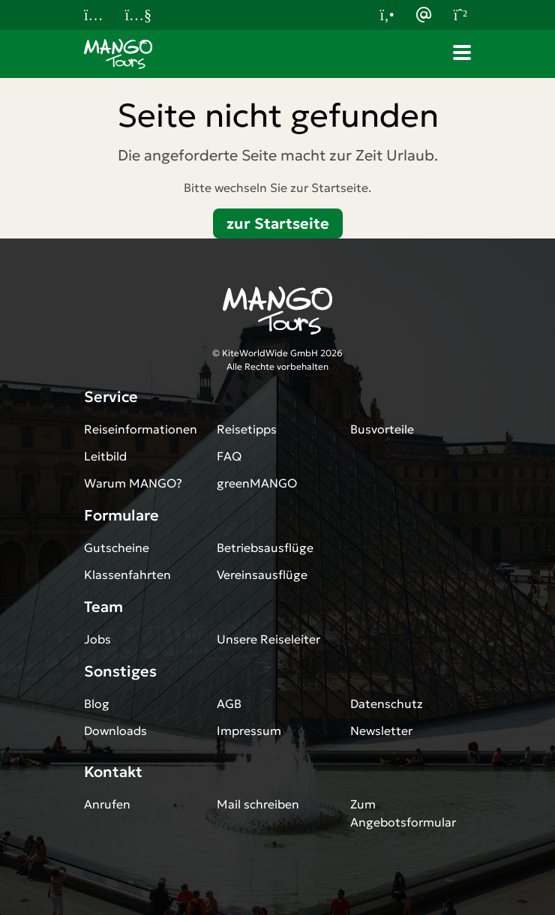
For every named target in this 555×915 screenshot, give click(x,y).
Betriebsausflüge (265, 547)
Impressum (249, 730)
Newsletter (381, 730)
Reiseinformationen (140, 429)
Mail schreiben (258, 804)
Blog (97, 703)
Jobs (97, 639)
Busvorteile (382, 429)
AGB (229, 703)
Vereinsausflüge (262, 574)
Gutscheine (116, 547)
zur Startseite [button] (277, 223)
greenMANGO (257, 483)
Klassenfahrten (127, 574)
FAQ (229, 456)
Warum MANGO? (133, 483)
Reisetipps (247, 429)
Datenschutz (386, 703)
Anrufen (107, 804)
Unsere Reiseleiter (268, 639)
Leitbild (105, 456)
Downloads (115, 730)
